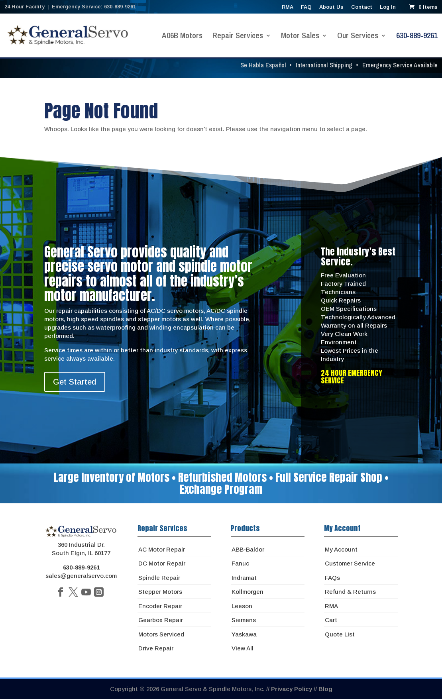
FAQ (306, 7)
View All (242, 648)
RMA (287, 7)
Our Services (357, 37)
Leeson (242, 606)
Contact (361, 7)
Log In (388, 7)
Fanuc (240, 563)
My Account (341, 549)
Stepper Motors (160, 591)
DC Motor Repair (161, 563)
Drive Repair (155, 648)
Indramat (244, 577)
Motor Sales (300, 37)
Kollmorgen (247, 591)
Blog (325, 688)
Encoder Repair (160, 606)
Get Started (74, 381)
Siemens (244, 620)
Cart (331, 620)
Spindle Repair (159, 577)
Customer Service (350, 563)
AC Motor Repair (161, 549)
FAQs (332, 577)
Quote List (340, 634)
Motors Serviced (161, 634)
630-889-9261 (417, 37)
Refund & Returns (350, 591)
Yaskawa (244, 634)
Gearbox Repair (160, 620)
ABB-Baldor (248, 549)
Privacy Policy (291, 688)
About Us (331, 7)
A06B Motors (182, 37)
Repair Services (237, 37)
